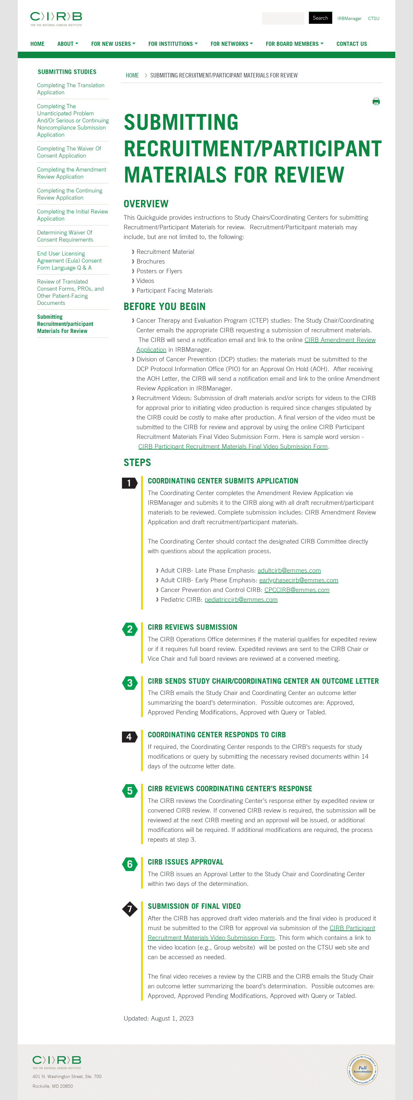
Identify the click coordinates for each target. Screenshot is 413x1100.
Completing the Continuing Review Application (69, 194)
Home (37, 43)
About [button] (65, 43)
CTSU (373, 18)
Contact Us (352, 43)
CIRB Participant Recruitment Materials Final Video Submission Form (233, 446)
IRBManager (349, 18)
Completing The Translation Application (71, 88)
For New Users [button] (111, 43)
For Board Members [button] (292, 43)
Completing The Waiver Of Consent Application (69, 152)
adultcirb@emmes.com (289, 570)
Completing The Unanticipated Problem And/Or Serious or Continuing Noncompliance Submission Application (73, 120)
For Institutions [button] (170, 43)
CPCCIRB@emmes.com (297, 590)
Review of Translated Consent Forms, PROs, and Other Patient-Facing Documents (70, 292)
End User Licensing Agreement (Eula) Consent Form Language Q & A (69, 260)
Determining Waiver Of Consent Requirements (65, 236)
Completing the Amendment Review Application (71, 173)
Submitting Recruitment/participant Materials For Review (65, 323)
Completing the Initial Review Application (72, 215)
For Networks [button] (229, 43)
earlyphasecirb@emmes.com (298, 580)
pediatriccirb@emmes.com (241, 599)
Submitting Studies (67, 72)
